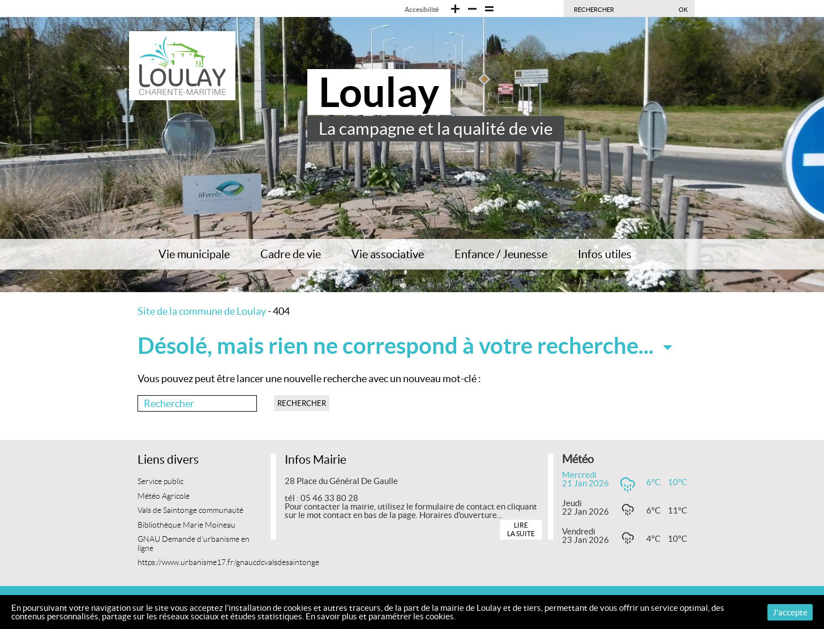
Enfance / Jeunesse (500, 254)
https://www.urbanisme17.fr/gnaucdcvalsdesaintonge (228, 562)
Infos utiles (605, 254)
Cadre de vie (290, 254)
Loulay (379, 92)
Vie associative (387, 254)
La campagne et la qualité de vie (436, 128)
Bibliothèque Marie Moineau (186, 525)
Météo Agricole (164, 496)
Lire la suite (521, 529)
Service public (160, 481)
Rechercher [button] (301, 403)
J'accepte (790, 612)
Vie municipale (194, 254)
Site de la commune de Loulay (202, 311)
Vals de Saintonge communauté (190, 510)
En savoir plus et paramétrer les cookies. (381, 616)
